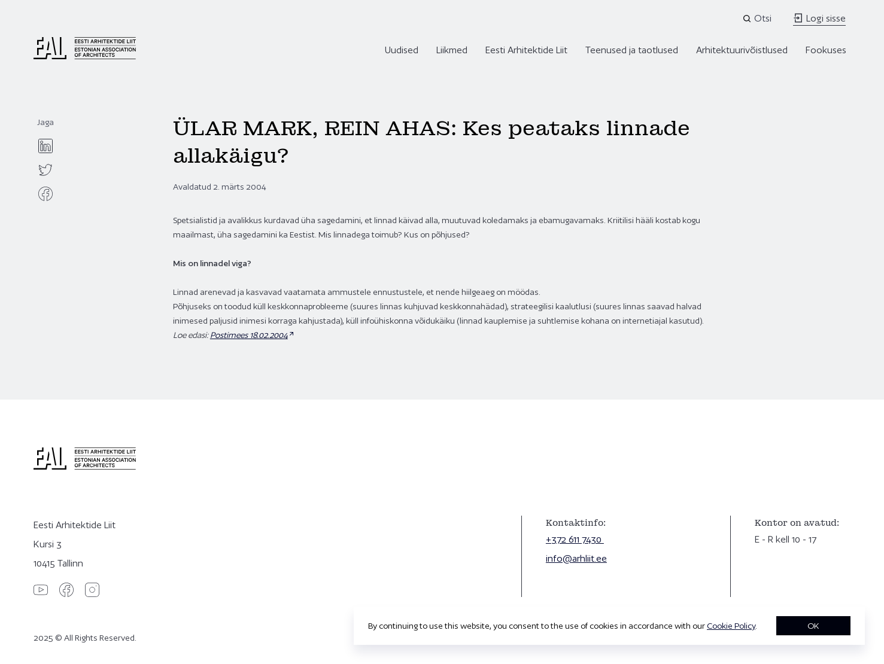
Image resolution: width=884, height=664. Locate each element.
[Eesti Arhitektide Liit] (85, 56)
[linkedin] (45, 146)
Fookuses (826, 50)
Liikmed (451, 50)
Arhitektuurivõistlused (742, 50)
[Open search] (758, 18)
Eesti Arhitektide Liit (526, 50)
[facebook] (45, 194)
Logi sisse (819, 18)
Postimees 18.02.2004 (249, 335)
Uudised (401, 50)
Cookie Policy (731, 626)
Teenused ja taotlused (631, 50)
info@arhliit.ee (576, 558)
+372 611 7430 (575, 539)
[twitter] (45, 170)
